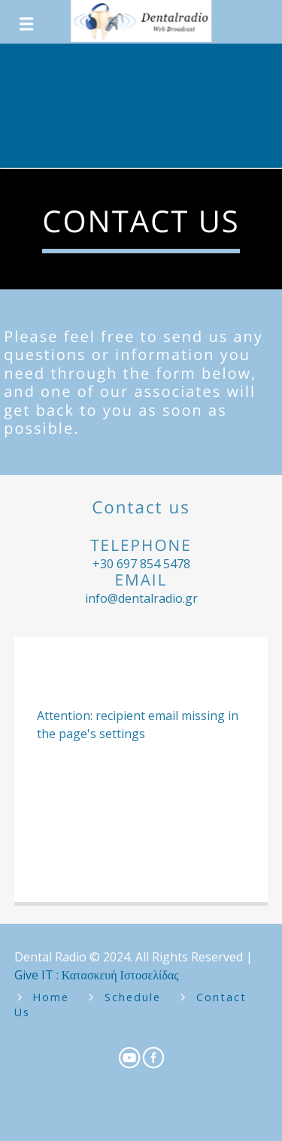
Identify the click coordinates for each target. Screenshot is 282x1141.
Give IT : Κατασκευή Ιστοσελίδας (96, 975)
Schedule (133, 997)
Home (50, 997)
